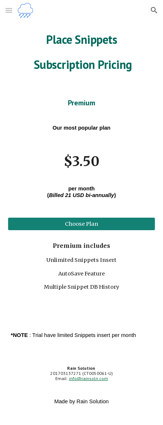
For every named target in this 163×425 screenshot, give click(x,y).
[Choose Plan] (81, 223)
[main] (81, 52)
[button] (9, 10)
